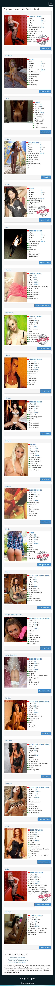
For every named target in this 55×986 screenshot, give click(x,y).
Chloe (7, 184)
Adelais (8, 486)
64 (35, 665)
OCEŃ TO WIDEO (35, 17)
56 (41, 108)
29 (35, 704)
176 (41, 147)
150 (35, 622)
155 (35, 580)
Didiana (8, 441)
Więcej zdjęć (45, 177)
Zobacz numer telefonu (42, 305)
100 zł (36, 629)
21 (41, 104)
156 (42, 192)
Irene (7, 227)
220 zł (36, 500)
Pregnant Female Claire (13, 615)
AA (35, 627)
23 (35, 620)
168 (35, 706)
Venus (7, 355)
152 (42, 21)
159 (35, 278)
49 (35, 625)
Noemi (7, 572)
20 (41, 233)
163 (41, 106)
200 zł (43, 70)
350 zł (37, 840)
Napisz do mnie (44, 91)
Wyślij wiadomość (44, 819)
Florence (8, 783)
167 (36, 834)
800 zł (37, 798)
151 (36, 449)
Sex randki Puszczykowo (17, 962)
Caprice (8, 270)
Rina (7, 826)
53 (35, 496)
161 (36, 791)
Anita (7, 869)
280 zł (42, 112)
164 (42, 235)
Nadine (7, 529)
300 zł (43, 241)
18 (35, 492)
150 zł (42, 153)
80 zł (35, 586)
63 (36, 922)
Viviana (8, 398)
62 (41, 194)
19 (41, 19)
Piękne (36, 367)
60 (35, 408)
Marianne (8, 741)
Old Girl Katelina (11, 655)
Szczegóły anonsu (44, 348)
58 (36, 451)
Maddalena (9, 313)
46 (41, 23)
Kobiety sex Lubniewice (16, 958)
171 (35, 494)
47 (35, 708)
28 (40, 145)
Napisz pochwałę (44, 691)
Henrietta (8, 56)
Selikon (36, 282)
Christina (8, 912)
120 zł (36, 284)
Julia (7, 13)
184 (42, 63)
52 (41, 66)
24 (35, 318)
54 (35, 365)
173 (35, 363)
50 (35, 280)
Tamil (7, 98)
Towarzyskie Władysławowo (18, 960)
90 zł (42, 27)
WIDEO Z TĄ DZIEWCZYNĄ (39, 576)
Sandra (7, 139)
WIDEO (31, 59)
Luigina (7, 698)
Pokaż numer (45, 48)
